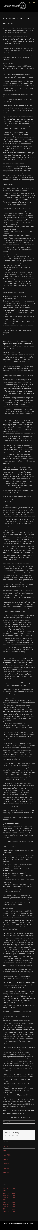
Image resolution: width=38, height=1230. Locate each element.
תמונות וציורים (8, 1177)
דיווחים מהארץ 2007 (9, 1195)
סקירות (6, 1168)
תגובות (6, 1172)
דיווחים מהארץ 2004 (9, 1202)
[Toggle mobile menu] (34, 3)
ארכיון (6, 1146)
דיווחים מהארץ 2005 (9, 1200)
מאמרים (14, 1122)
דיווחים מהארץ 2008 (9, 1193)
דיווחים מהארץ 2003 (9, 1204)
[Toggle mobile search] (30, 3)
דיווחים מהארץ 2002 (9, 1206)
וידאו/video (7, 1155)
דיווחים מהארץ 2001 (9, 1209)
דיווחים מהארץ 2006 (9, 1197)
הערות (6, 1150)
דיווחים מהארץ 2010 (9, 1188)
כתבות (6, 1159)
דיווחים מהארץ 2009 (9, 1191)
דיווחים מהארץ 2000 (9, 1211)
